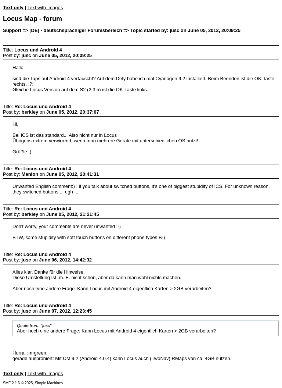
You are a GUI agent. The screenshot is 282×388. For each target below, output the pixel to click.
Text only (13, 7)
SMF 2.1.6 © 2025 (18, 383)
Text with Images (45, 7)
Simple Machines (49, 383)
